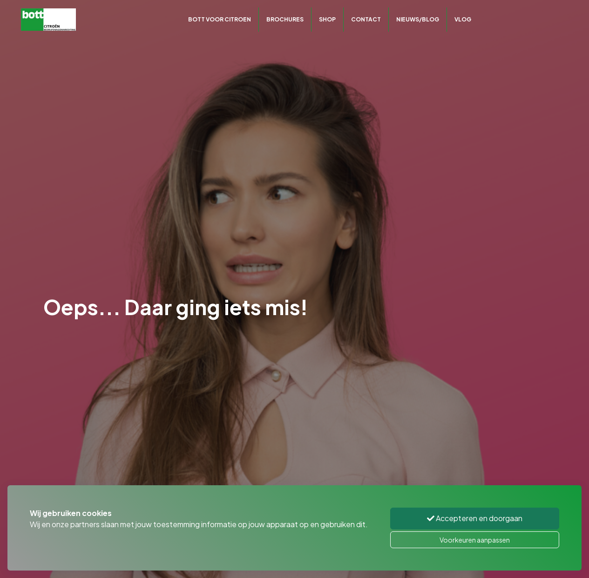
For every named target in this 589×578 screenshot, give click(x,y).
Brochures (285, 19)
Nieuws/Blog (417, 19)
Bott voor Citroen (219, 19)
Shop (327, 19)
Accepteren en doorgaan (474, 518)
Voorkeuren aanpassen (475, 540)
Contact (366, 19)
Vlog (462, 19)
